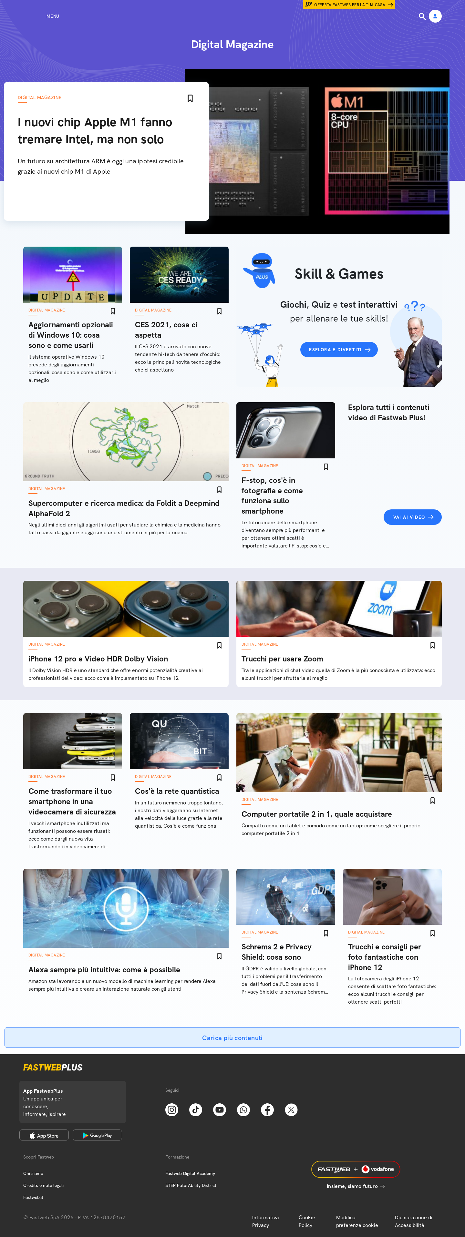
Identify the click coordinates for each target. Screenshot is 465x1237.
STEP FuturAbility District (190, 1185)
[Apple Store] (44, 1135)
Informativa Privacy (265, 1221)
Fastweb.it (33, 1197)
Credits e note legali (43, 1185)
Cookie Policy (307, 1221)
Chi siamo (33, 1173)
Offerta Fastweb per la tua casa (349, 4)
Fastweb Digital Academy (190, 1173)
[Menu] (41, 16)
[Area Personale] (435, 16)
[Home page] (232, 16)
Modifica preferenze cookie (357, 1221)
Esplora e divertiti (335, 350)
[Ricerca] (423, 16)
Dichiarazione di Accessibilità (413, 1221)
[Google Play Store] (97, 1135)
